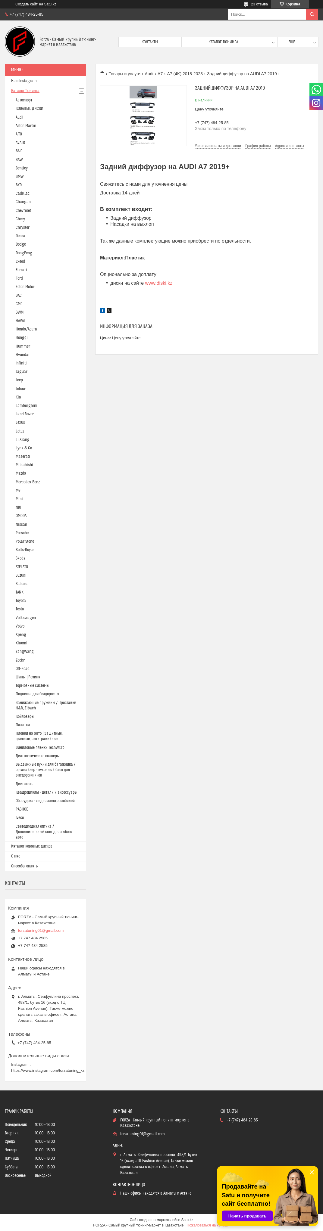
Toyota (21, 600)
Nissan (21, 524)
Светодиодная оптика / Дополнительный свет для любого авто (44, 832)
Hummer (23, 346)
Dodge (21, 244)
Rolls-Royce (25, 549)
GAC (19, 295)
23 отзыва (259, 4)
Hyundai (23, 354)
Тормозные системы (32, 685)
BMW (20, 176)
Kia (18, 397)
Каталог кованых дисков (31, 846)
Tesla (20, 609)
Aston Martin (26, 125)
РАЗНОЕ (22, 809)
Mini (19, 499)
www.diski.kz (158, 283)
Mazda (21, 473)
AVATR (20, 142)
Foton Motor (25, 286)
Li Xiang (23, 439)
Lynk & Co (24, 448)
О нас (15, 856)
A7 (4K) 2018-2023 (185, 73)
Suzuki (21, 575)
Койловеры (25, 716)
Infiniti (21, 363)
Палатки (23, 725)
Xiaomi (21, 643)
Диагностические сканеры (38, 756)
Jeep (19, 380)
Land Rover (25, 414)
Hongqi (22, 337)
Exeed (20, 261)
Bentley (22, 168)
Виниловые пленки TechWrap (40, 747)
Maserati (23, 456)
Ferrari (21, 270)
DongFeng (24, 253)
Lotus (20, 431)
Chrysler (23, 227)
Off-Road (23, 668)
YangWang (25, 651)
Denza (20, 236)
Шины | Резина (28, 677)
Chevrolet (23, 210)
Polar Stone (25, 541)
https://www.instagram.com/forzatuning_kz (48, 1070)
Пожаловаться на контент (208, 1225)
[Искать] (312, 14)
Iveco (20, 817)
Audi (149, 73)
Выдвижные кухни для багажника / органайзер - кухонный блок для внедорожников (45, 770)
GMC (19, 304)
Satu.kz (187, 1220)
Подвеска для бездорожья (37, 694)
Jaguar (21, 371)
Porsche (22, 533)
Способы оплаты (25, 866)
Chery (20, 219)
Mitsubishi (24, 465)
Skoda (21, 558)
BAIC (19, 151)
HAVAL (21, 320)
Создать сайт (26, 4)
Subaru (21, 583)
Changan (23, 202)
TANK (20, 592)
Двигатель (24, 784)
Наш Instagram (24, 81)
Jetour (21, 388)
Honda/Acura (26, 329)
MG (18, 490)
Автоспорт (24, 100)
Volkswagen (26, 618)
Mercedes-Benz (28, 482)
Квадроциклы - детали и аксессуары (46, 792)
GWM (20, 312)
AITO (19, 134)
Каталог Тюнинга (25, 90)
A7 (160, 73)
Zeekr (20, 660)
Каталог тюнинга (223, 42)
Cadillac (23, 193)
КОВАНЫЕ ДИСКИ (29, 108)
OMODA (21, 515)
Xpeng (21, 634)
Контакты (150, 42)
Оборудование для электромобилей (45, 800)
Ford (19, 278)
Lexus (20, 422)
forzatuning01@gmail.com (41, 930)
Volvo (20, 626)
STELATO (22, 567)
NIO (18, 507)
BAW (19, 159)
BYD (19, 185)
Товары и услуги (124, 73)
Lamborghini (26, 405)
